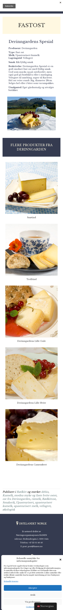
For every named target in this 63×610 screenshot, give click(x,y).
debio (44, 491)
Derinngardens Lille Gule (31, 341)
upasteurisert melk (26, 506)
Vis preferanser (33, 602)
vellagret (45, 506)
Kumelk (8, 495)
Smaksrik (9, 502)
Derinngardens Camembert (31, 464)
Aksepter (32, 588)
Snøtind (31, 217)
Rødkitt (22, 491)
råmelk (36, 498)
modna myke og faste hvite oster (35, 495)
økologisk (9, 509)
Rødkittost (49, 498)
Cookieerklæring (33, 607)
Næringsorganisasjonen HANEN (31, 535)
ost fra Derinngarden (16, 498)
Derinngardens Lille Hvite (31, 403)
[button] (60, 559)
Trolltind (32, 279)
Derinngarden (29, 48)
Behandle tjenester (11, 581)
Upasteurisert (25, 502)
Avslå (32, 595)
